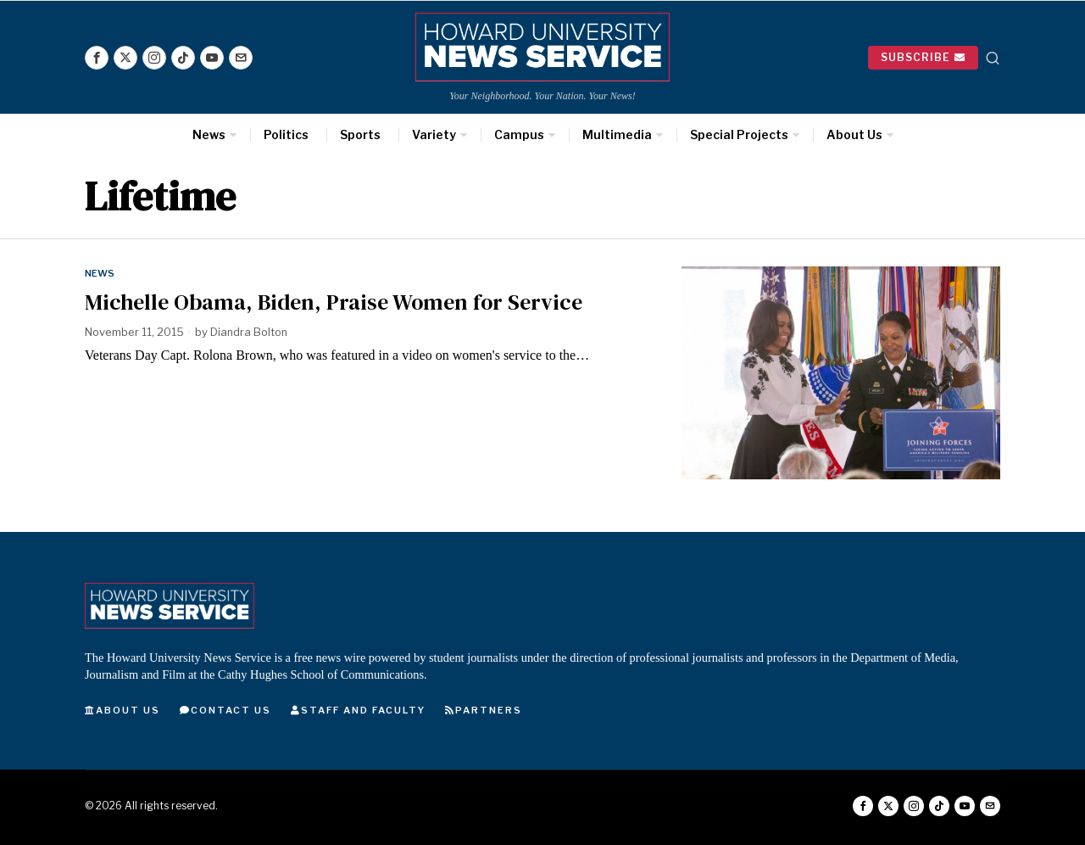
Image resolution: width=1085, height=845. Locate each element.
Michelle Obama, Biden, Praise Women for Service (333, 301)
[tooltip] (96, 58)
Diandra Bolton (249, 332)
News (100, 273)
